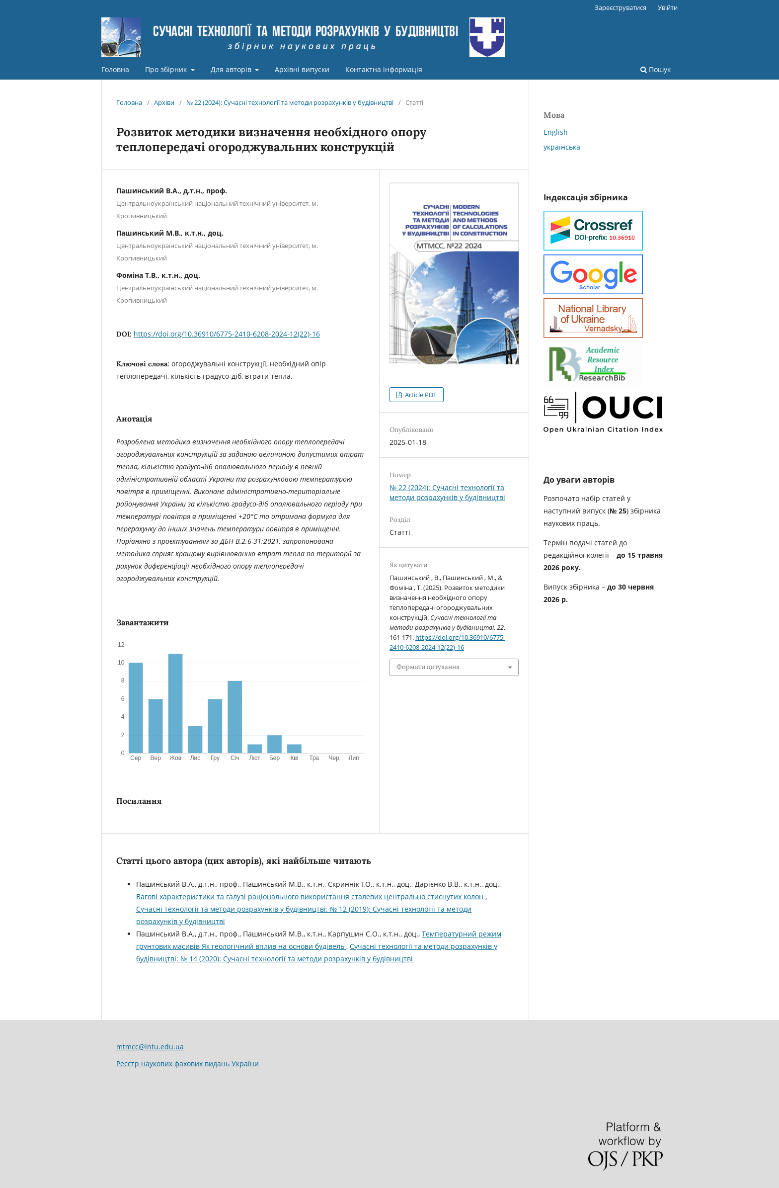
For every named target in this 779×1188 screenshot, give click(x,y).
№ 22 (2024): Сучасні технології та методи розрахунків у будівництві (289, 102)
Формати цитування (428, 667)
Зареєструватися (620, 7)
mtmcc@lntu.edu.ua (150, 1046)
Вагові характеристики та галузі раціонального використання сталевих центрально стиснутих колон (310, 896)
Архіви (164, 102)
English (556, 132)
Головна (115, 69)
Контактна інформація (383, 69)
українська (562, 147)
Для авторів (232, 69)
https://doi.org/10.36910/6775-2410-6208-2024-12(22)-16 (227, 334)
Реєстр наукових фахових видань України (187, 1063)
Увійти (668, 7)
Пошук (655, 69)
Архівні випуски (302, 69)
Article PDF (420, 394)
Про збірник (167, 69)
